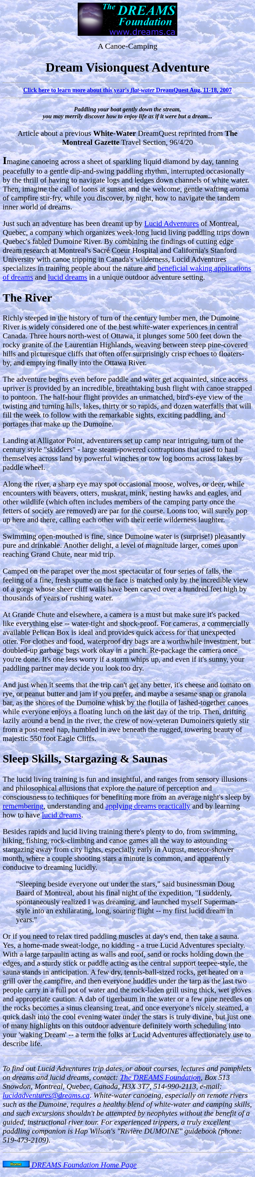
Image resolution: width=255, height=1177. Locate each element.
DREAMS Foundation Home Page (69, 1164)
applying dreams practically (148, 806)
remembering (23, 806)
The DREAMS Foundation (160, 1077)
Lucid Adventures (171, 223)
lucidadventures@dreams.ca (46, 1095)
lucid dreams (67, 277)
